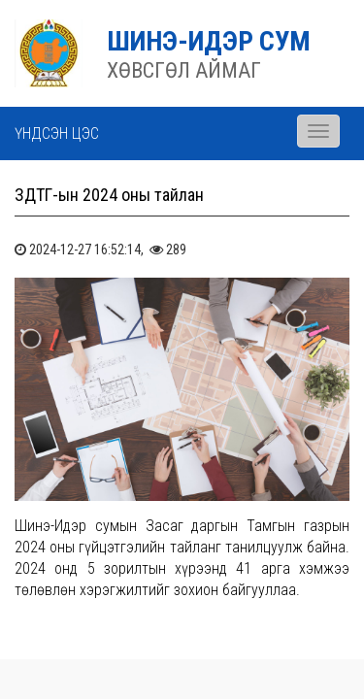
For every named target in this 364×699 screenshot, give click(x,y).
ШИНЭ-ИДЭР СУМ (209, 41)
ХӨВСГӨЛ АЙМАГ (184, 70)
